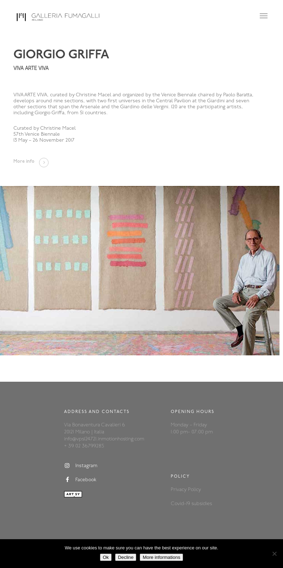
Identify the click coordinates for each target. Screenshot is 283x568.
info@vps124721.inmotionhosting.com (104, 439)
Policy (194, 489)
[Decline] (274, 553)
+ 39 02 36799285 (84, 446)
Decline (125, 557)
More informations (161, 557)
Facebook (80, 480)
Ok (106, 557)
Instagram (81, 465)
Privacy (179, 489)
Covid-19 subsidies (191, 503)
